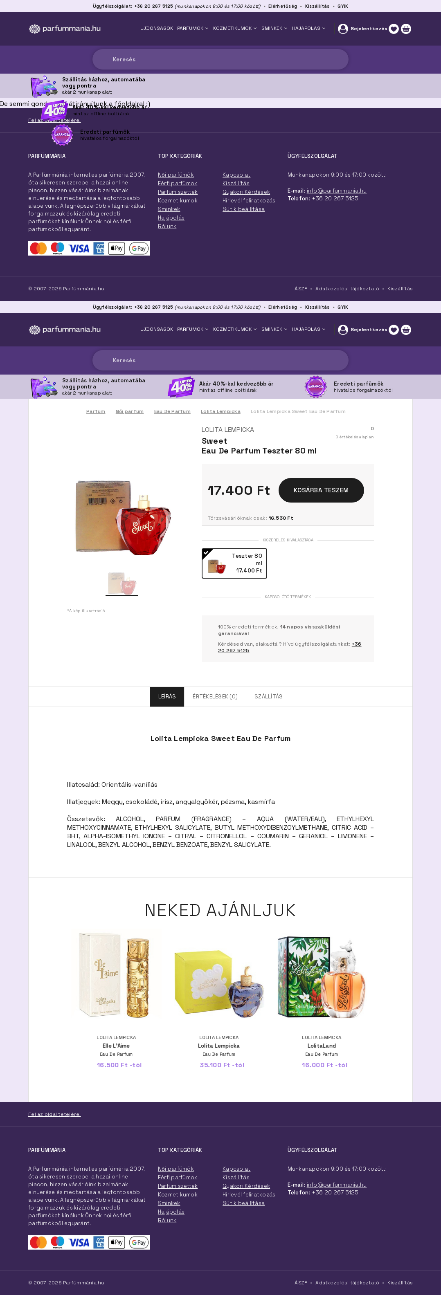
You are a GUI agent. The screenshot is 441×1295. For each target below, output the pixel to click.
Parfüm (96, 411)
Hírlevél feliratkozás (249, 1194)
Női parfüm (130, 411)
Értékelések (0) (215, 696)
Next (382, 969)
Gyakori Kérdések (246, 1186)
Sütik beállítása (244, 1203)
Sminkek (169, 1203)
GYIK (343, 307)
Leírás (167, 696)
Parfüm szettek (178, 1186)
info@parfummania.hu (337, 1184)
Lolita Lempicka (221, 411)
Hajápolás (171, 1211)
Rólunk (167, 1220)
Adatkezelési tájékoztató (347, 1282)
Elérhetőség (282, 307)
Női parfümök (176, 1168)
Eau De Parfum (172, 411)
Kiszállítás (317, 307)
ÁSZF (301, 1282)
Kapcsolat (236, 1168)
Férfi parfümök (178, 1177)
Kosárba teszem (321, 490)
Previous (59, 969)
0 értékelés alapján (355, 437)
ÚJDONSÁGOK (156, 329)
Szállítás (268, 696)
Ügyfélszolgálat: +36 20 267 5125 (133, 307)
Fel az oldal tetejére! (54, 1114)
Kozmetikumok (178, 1194)
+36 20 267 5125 (335, 1192)
